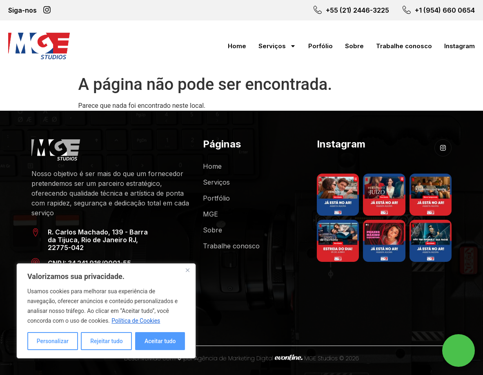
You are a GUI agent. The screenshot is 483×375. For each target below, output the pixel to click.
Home (237, 46)
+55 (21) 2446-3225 (357, 10)
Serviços (277, 46)
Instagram (459, 46)
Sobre (354, 46)
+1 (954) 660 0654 (445, 10)
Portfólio (216, 198)
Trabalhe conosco (404, 46)
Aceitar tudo (160, 341)
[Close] (187, 270)
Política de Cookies (135, 320)
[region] (106, 311)
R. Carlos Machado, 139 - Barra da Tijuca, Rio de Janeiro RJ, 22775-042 (98, 240)
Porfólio (320, 46)
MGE (210, 214)
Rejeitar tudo (106, 341)
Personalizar (53, 341)
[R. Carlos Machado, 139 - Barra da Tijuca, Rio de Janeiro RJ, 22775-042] (35, 232)
